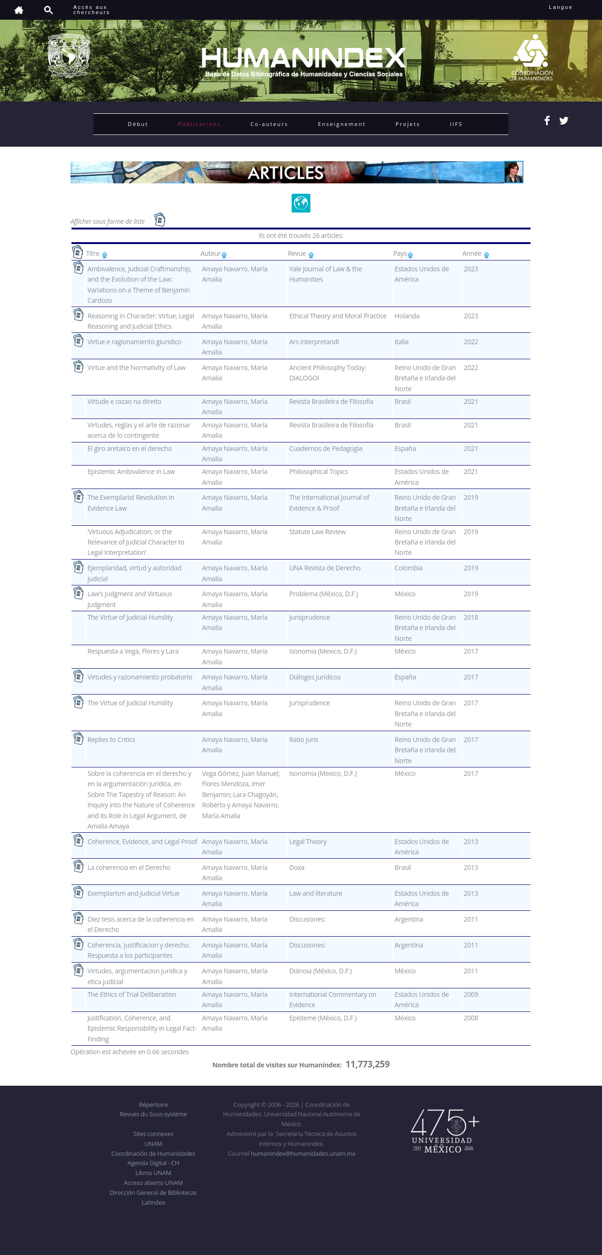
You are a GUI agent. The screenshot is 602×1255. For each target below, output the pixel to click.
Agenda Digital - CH (153, 1163)
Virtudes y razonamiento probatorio (139, 676)
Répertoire (153, 1104)
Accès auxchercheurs (91, 9)
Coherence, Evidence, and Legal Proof (142, 841)
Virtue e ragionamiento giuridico (134, 341)
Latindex (153, 1202)
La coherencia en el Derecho (128, 867)
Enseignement (342, 123)
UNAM (153, 1143)
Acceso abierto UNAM (153, 1182)
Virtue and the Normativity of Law (136, 367)
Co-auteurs (270, 123)
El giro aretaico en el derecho (129, 448)
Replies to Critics (111, 739)
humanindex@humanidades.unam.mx (303, 1153)
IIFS (456, 123)
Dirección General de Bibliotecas (153, 1192)
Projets (408, 123)
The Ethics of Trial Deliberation (131, 994)
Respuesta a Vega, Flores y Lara (133, 651)
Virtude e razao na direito (124, 401)
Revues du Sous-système (153, 1114)
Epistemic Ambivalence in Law (131, 471)
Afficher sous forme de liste (108, 221)
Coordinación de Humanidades (153, 1153)
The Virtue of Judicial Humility (130, 617)
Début (138, 123)
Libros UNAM (153, 1172)
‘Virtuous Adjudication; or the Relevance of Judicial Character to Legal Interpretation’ (135, 542)
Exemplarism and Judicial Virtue (133, 893)
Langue (571, 7)
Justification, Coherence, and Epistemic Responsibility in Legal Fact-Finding (142, 1028)
